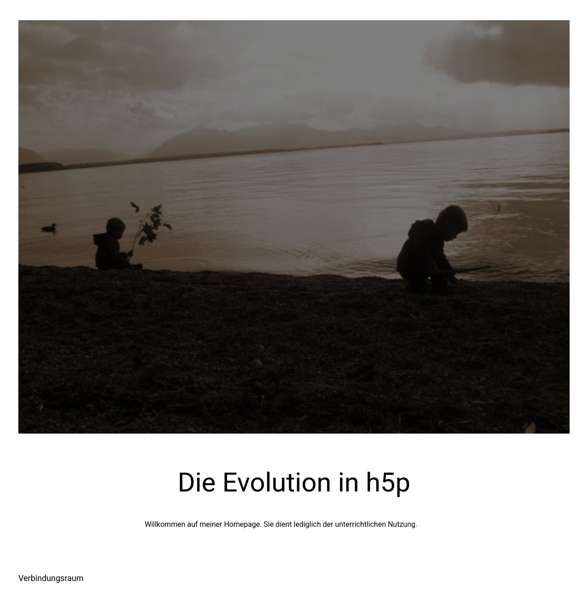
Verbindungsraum (51, 578)
